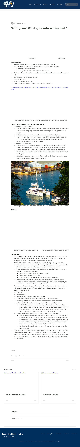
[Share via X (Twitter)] (15, 355)
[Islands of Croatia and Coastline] (21, 382)
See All (74, 369)
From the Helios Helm (12, 434)
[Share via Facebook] (11, 355)
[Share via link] (23, 355)
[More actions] (68, 23)
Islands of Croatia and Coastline (16, 395)
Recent (13, 350)
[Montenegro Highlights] (58, 382)
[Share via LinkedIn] (19, 355)
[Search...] (69, 4)
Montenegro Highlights (50, 395)
